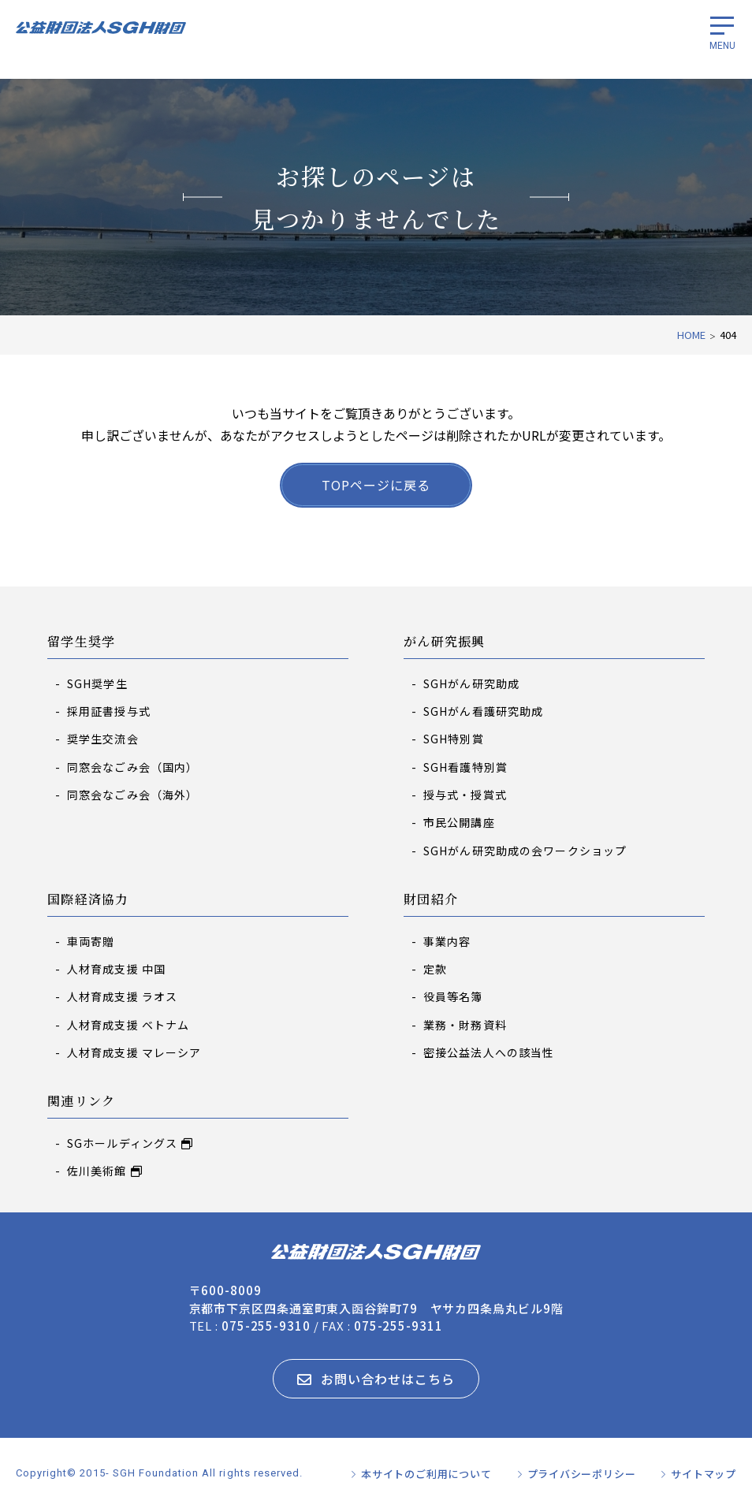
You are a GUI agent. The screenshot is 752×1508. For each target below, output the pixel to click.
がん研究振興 (445, 642)
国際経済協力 (88, 900)
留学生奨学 (81, 642)
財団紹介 (431, 900)
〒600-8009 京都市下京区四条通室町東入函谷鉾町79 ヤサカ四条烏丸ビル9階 (376, 1299)
